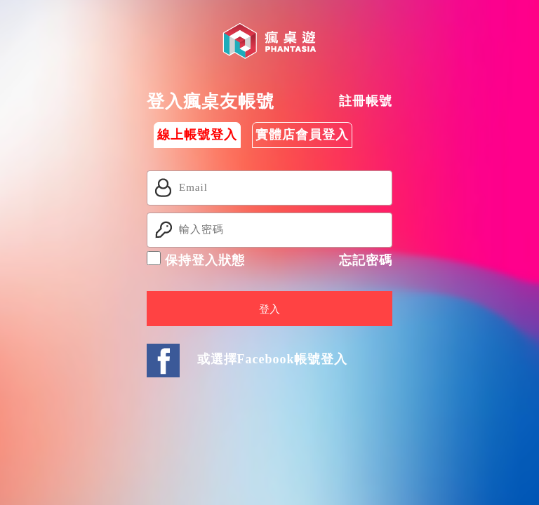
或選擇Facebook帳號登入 (272, 359)
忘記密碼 (365, 260)
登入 (269, 309)
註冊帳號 (365, 101)
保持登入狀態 (196, 259)
